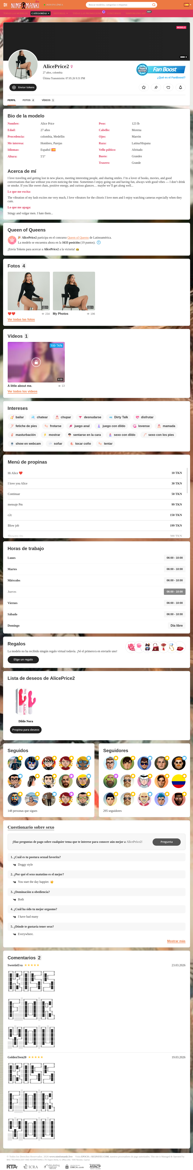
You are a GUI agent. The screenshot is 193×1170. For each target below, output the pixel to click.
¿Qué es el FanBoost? (171, 77)
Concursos (114, 13)
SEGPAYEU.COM (100, 1156)
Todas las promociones (88, 13)
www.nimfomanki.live (60, 1156)
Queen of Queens (78, 237)
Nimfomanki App (137, 13)
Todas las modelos (15, 13)
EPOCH (85, 1156)
